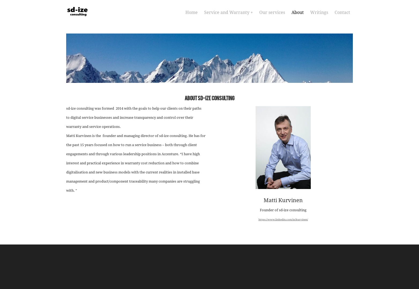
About (297, 12)
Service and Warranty (227, 12)
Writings (319, 12)
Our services (272, 12)
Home (191, 12)
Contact (342, 12)
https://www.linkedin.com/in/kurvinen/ (283, 219)
